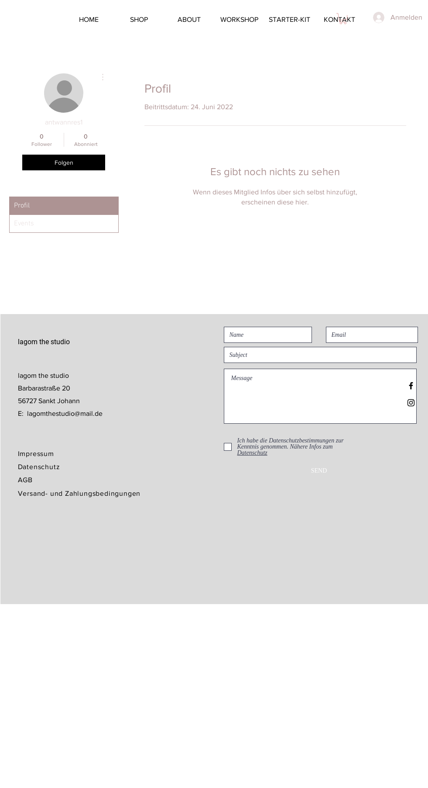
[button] (342, 18)
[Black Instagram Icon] (411, 403)
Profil (22, 205)
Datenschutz (39, 466)
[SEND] (319, 471)
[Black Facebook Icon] (411, 386)
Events (24, 223)
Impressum (36, 453)
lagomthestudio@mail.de (65, 413)
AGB (25, 480)
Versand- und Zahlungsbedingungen (79, 493)
